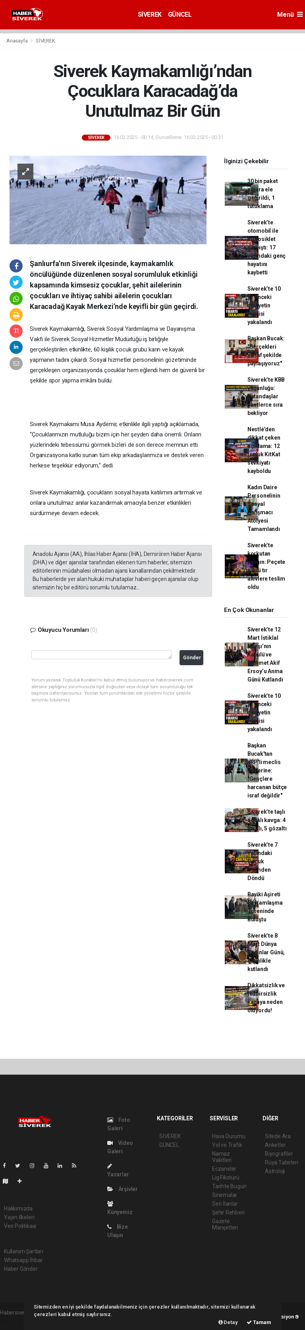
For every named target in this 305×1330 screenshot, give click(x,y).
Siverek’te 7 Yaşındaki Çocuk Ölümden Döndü (262, 861)
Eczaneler (224, 1169)
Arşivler (122, 1189)
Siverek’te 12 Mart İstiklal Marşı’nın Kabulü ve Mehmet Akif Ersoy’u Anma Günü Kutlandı (265, 654)
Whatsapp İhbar (23, 1260)
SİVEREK (150, 14)
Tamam (259, 1322)
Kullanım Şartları (23, 1251)
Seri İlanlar (225, 1204)
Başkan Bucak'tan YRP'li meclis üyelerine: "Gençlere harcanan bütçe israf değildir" (267, 770)
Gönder (192, 657)
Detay (228, 1322)
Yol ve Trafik (227, 1145)
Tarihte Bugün (229, 1186)
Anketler (275, 1145)
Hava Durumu (228, 1136)
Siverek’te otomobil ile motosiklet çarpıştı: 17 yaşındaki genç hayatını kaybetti (266, 247)
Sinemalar (224, 1195)
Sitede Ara (278, 1136)
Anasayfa (17, 41)
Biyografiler (279, 1153)
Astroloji (275, 1171)
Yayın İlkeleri (19, 1217)
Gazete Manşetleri (225, 1224)
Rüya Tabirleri (281, 1162)
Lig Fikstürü (225, 1177)
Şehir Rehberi (228, 1212)
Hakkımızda (18, 1208)
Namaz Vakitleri (222, 1156)
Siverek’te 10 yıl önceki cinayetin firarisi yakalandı (264, 305)
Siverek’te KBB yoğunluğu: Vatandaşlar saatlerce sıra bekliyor (266, 396)
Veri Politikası (20, 1226)
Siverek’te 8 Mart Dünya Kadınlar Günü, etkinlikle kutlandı (266, 952)
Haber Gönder (21, 1269)
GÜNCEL (180, 14)
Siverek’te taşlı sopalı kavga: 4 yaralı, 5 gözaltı (267, 820)
